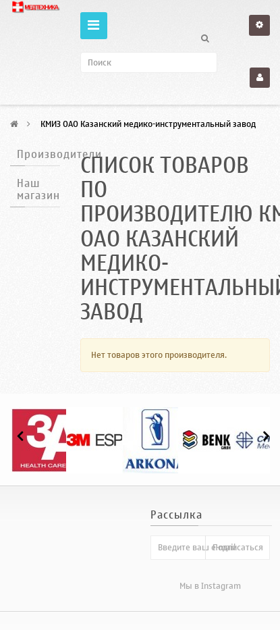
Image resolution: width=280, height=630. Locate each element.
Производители (59, 154)
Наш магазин (38, 189)
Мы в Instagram (210, 586)
